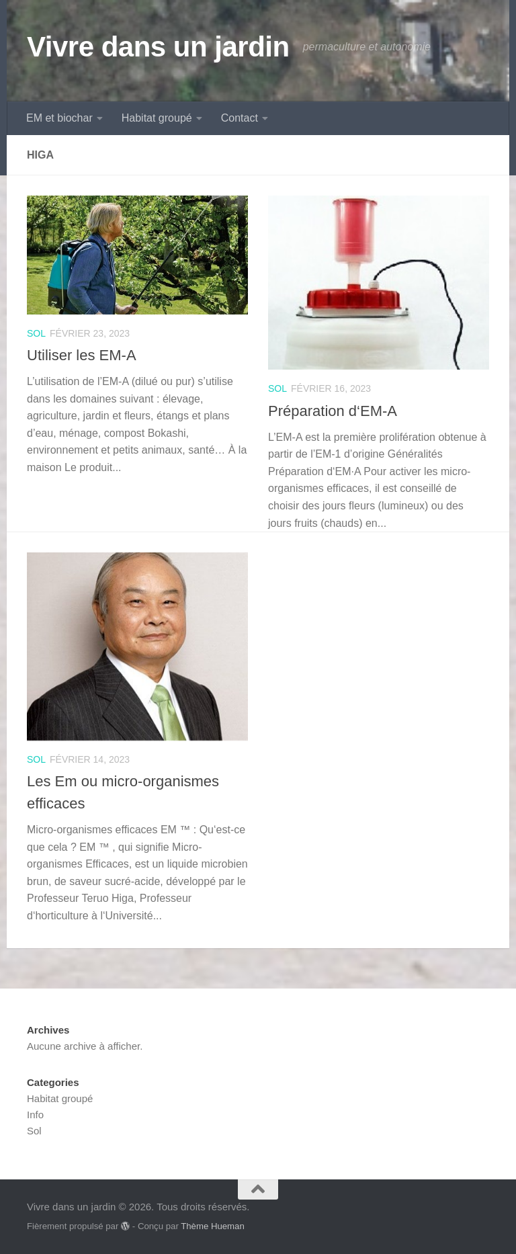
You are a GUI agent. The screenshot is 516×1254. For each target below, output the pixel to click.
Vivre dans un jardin (158, 46)
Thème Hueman (213, 1226)
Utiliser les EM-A (81, 355)
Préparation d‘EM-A (332, 411)
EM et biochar (59, 118)
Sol (36, 333)
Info (35, 1114)
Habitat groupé (157, 118)
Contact (239, 118)
